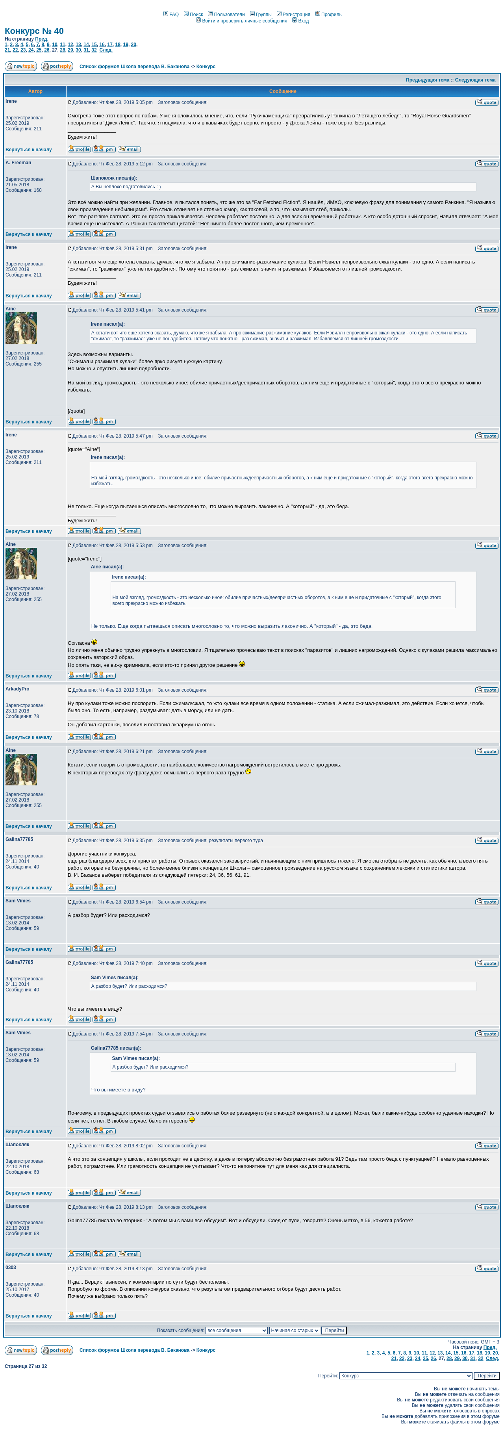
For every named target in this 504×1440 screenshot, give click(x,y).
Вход (300, 21)
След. (106, 50)
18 (117, 44)
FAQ (171, 14)
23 (23, 50)
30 (78, 50)
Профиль (328, 14)
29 (70, 50)
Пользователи (226, 14)
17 (109, 44)
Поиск (193, 14)
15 (93, 44)
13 (78, 44)
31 (86, 50)
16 (101, 44)
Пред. (41, 39)
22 (15, 50)
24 (30, 50)
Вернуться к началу (29, 149)
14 (86, 44)
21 (7, 50)
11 (62, 44)
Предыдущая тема (427, 80)
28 (62, 50)
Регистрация (293, 14)
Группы (261, 14)
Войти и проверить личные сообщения (241, 21)
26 (46, 50)
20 (133, 44)
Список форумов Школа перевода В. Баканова (134, 66)
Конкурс (205, 66)
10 (54, 44)
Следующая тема (475, 80)
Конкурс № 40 (34, 31)
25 (38, 50)
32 (93, 50)
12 (70, 44)
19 (125, 44)
